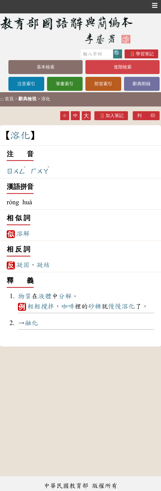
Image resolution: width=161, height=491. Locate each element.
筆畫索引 (65, 83)
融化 (31, 323)
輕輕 (34, 306)
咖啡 (67, 306)
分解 (65, 296)
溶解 (23, 233)
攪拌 (47, 306)
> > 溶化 (25, 98)
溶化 (128, 306)
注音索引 (26, 83)
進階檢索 (123, 67)
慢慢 (115, 306)
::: (2, 99)
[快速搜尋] (97, 53)
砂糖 (94, 306)
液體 (45, 296)
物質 (24, 296)
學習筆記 (145, 53)
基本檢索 (46, 67)
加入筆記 (114, 115)
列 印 (146, 115)
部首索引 (103, 83)
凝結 (43, 265)
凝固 (23, 265)
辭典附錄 (142, 83)
